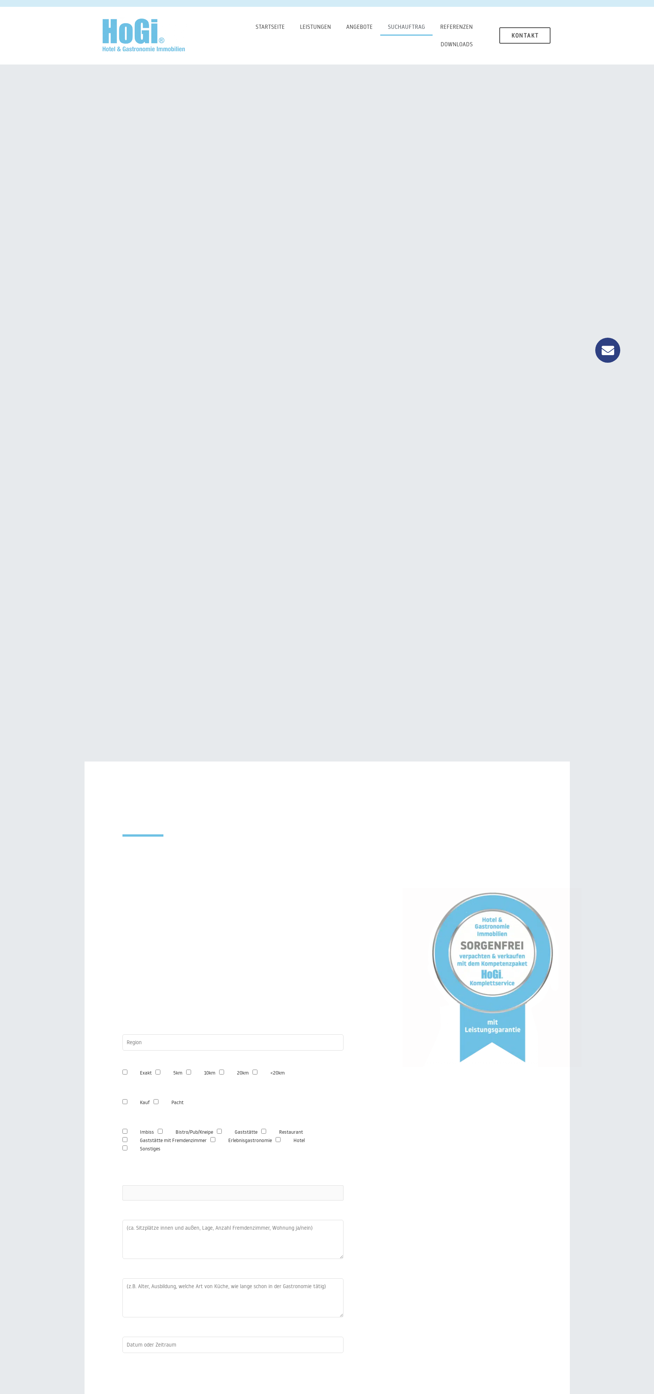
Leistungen (315, 26)
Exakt (146, 1073)
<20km (277, 1073)
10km (209, 1073)
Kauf (145, 1102)
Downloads (457, 44)
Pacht (177, 1102)
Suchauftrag (406, 26)
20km (243, 1073)
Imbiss (147, 1132)
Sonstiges (150, 1148)
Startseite (270, 26)
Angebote (359, 26)
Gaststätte (246, 1132)
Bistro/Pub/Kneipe (194, 1132)
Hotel (299, 1140)
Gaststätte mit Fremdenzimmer (173, 1140)
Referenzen (456, 26)
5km (177, 1073)
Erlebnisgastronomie (250, 1140)
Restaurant (291, 1132)
